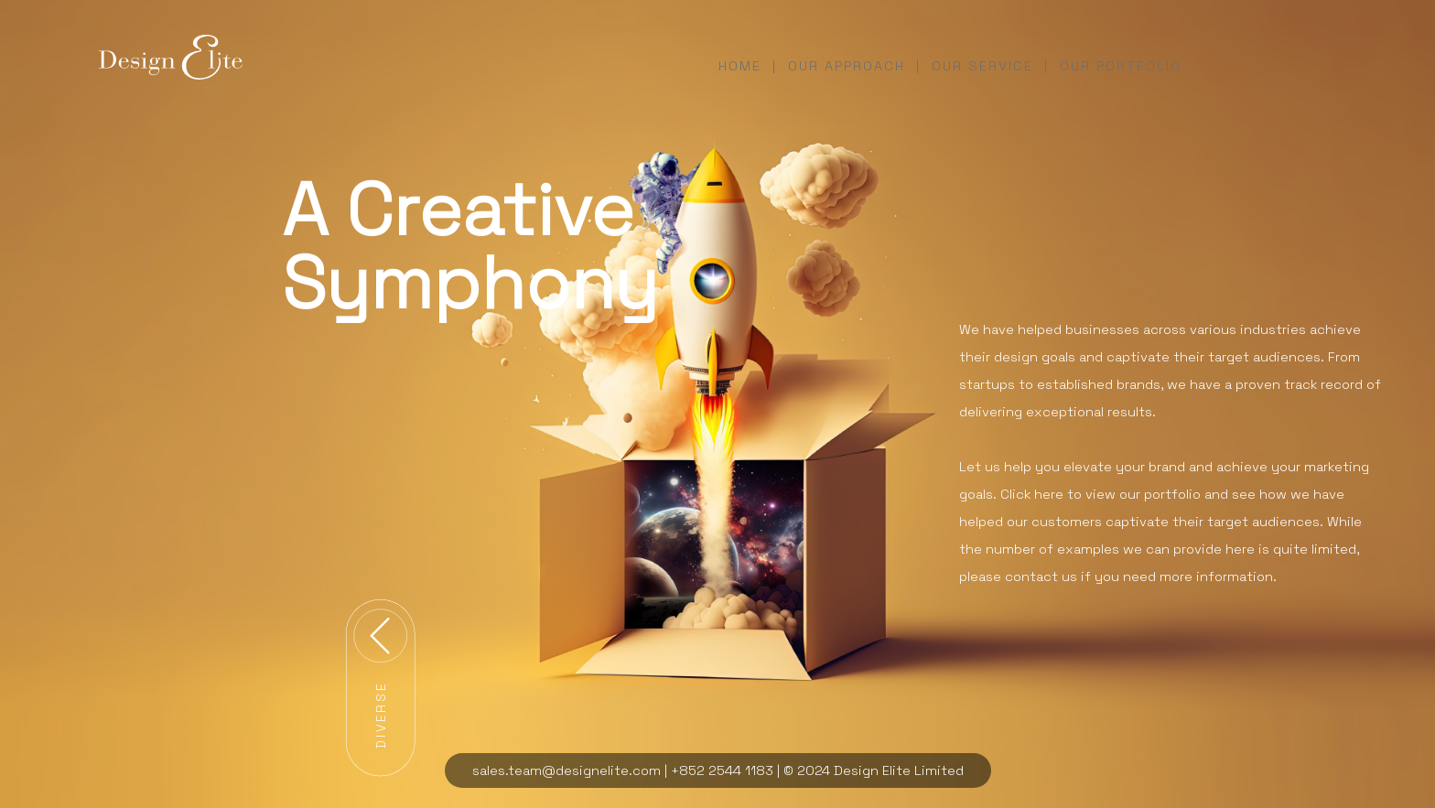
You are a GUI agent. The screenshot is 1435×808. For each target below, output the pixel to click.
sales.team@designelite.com (566, 770)
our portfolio (1120, 66)
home (739, 66)
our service (982, 66)
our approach (846, 66)
